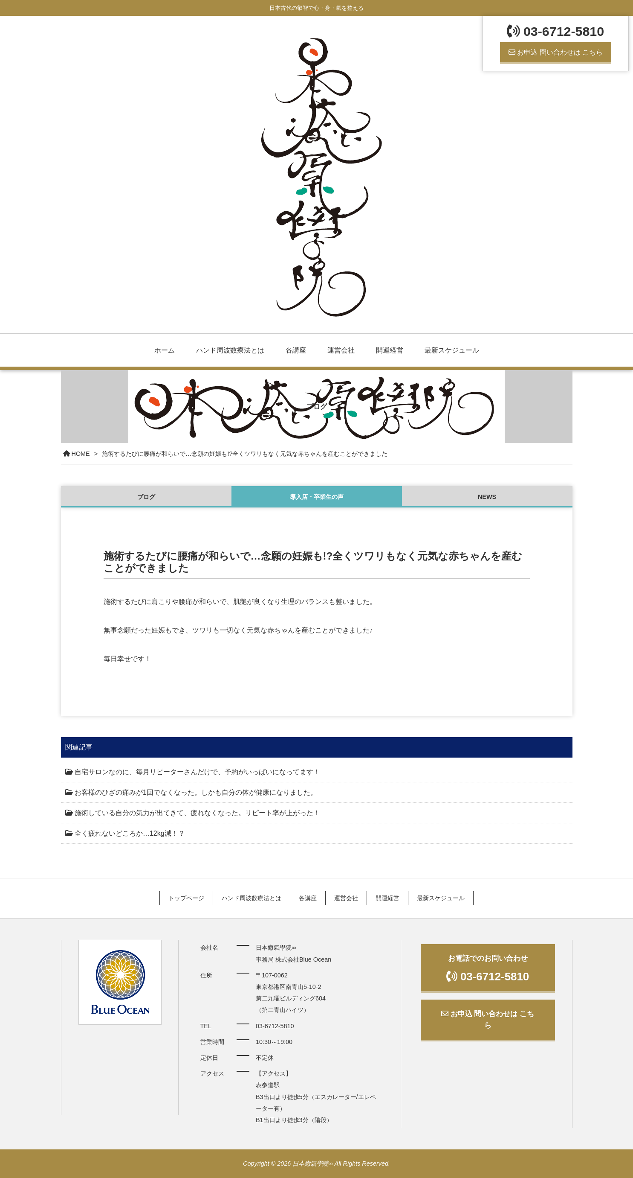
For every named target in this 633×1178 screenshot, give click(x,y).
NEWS (487, 496)
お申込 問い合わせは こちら (556, 52)
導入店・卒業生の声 (317, 496)
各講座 (296, 350)
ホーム (164, 350)
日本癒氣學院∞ (312, 1163)
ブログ (146, 496)
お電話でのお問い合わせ (487, 968)
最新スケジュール (452, 350)
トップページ (186, 898)
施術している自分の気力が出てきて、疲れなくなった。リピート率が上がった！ (197, 812)
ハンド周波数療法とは (230, 350)
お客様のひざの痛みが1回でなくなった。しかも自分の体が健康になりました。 (196, 792)
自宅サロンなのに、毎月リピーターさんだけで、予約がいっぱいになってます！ (197, 772)
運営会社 (341, 350)
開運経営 (389, 350)
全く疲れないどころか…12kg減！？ (130, 833)
